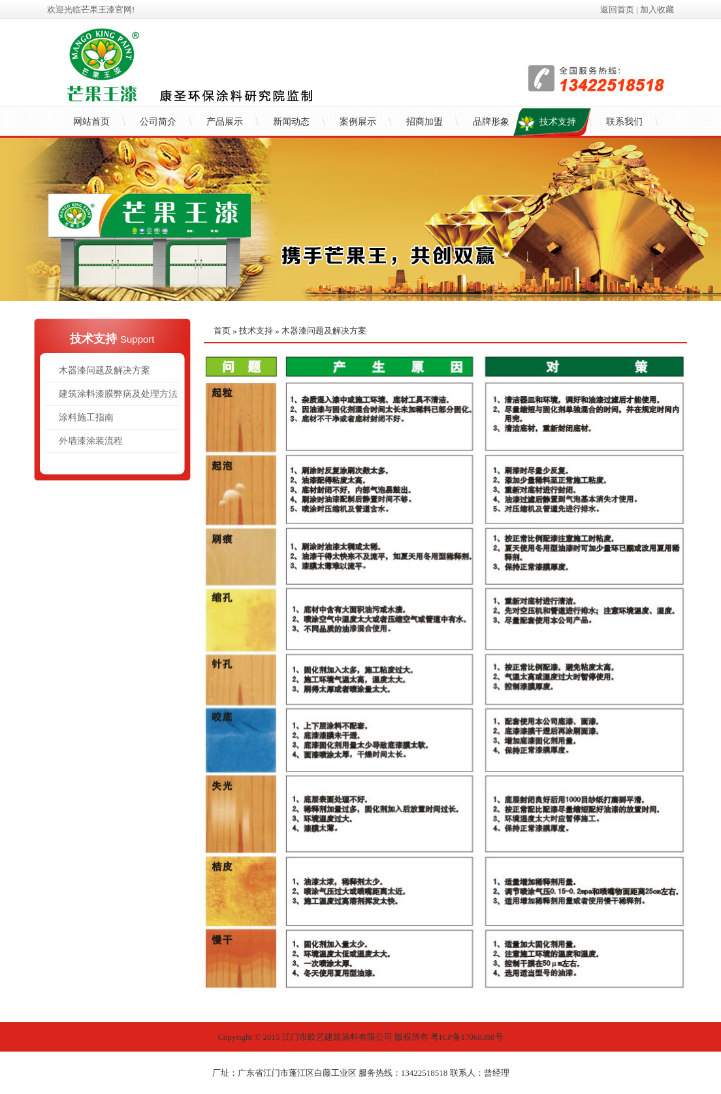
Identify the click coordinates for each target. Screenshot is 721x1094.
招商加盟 (424, 122)
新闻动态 (291, 122)
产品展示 (224, 122)
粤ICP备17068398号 (466, 1037)
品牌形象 (491, 122)
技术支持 (557, 122)
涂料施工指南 (86, 417)
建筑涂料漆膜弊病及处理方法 (118, 394)
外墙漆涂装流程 (91, 441)
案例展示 (358, 122)
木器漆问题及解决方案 (104, 370)
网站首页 (91, 122)
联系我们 (624, 122)
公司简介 (158, 122)
